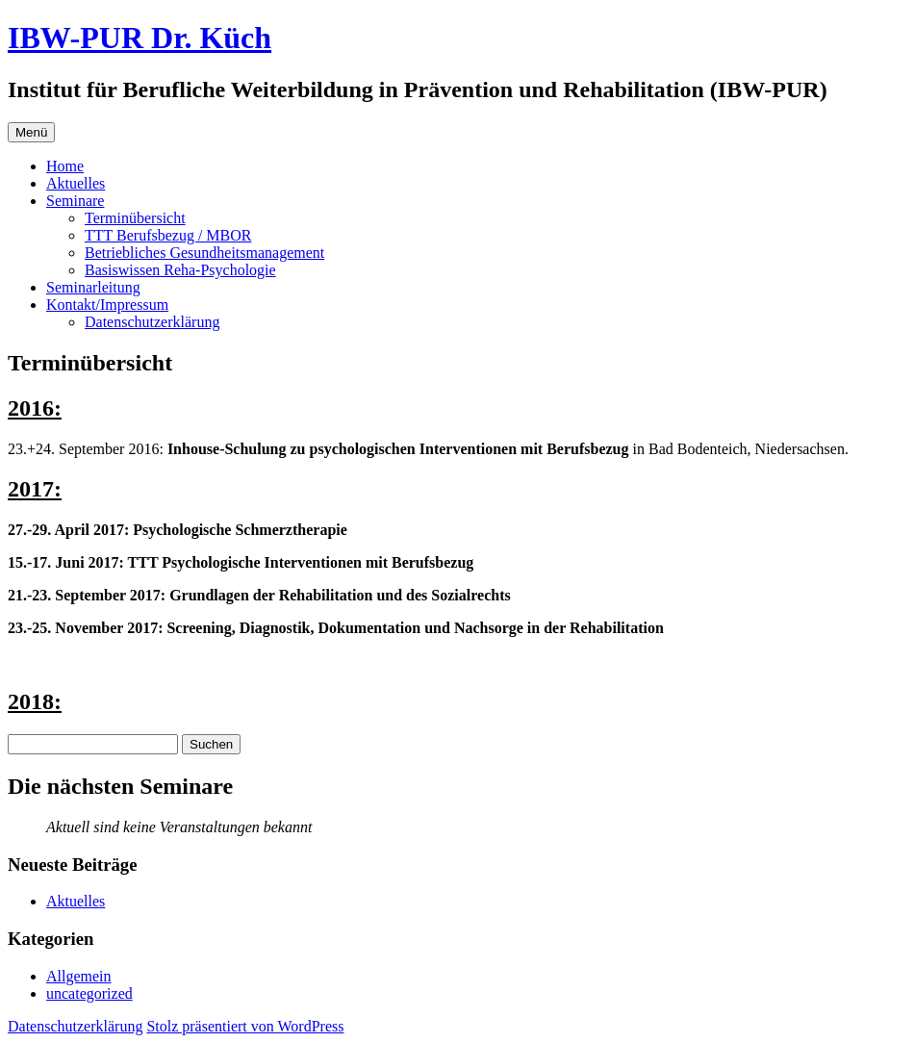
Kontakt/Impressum (107, 304)
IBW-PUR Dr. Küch (139, 37)
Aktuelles (75, 183)
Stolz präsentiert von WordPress (244, 1026)
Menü (31, 132)
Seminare (75, 200)
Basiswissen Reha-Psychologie (180, 270)
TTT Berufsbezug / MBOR (168, 235)
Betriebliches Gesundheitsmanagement (204, 252)
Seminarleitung (93, 287)
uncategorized (89, 993)
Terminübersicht (135, 218)
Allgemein (79, 976)
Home (65, 166)
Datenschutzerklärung (152, 322)
